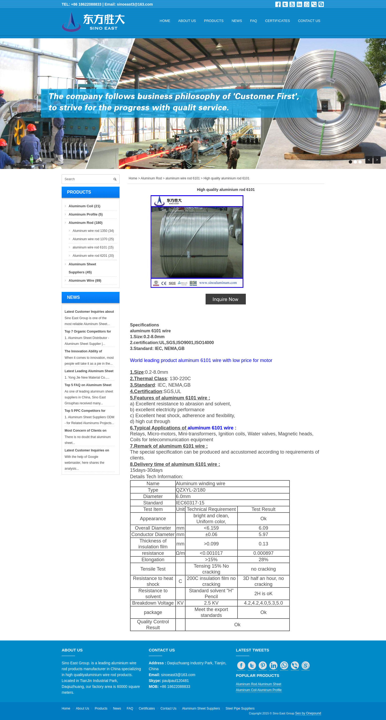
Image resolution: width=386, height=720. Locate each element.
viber (314, 4)
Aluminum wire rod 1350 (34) (93, 231)
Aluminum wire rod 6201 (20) (93, 256)
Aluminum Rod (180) (85, 223)
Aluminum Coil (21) (84, 206)
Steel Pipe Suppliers (240, 708)
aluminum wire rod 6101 (182, 178)
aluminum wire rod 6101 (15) (93, 247)
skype (321, 4)
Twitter (285, 4)
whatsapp (307, 4)
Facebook (278, 4)
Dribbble (292, 4)
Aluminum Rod (151, 178)
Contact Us (309, 21)
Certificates (277, 21)
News (237, 21)
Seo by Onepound (308, 713)
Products (214, 21)
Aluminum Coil (246, 690)
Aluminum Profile (269, 690)
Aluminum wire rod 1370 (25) (93, 239)
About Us (187, 21)
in (299, 4)
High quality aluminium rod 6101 (226, 178)
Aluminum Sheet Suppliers (201, 708)
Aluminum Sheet (269, 684)
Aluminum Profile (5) (86, 214)
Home (165, 21)
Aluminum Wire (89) (85, 280)
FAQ (253, 21)
